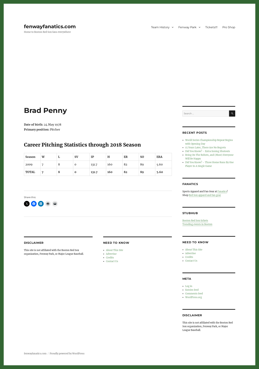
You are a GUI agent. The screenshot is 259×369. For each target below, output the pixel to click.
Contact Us (112, 261)
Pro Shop (228, 27)
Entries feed (192, 289)
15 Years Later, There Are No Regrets (205, 147)
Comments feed (194, 293)
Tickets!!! (211, 27)
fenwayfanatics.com (50, 26)
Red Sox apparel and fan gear (205, 195)
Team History (160, 27)
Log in (188, 286)
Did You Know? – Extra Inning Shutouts (207, 151)
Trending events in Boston (197, 224)
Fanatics (222, 191)
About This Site (114, 250)
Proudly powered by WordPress (67, 353)
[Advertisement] (129, 80)
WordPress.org (193, 297)
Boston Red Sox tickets (195, 220)
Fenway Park (187, 27)
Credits (110, 257)
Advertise (111, 253)
